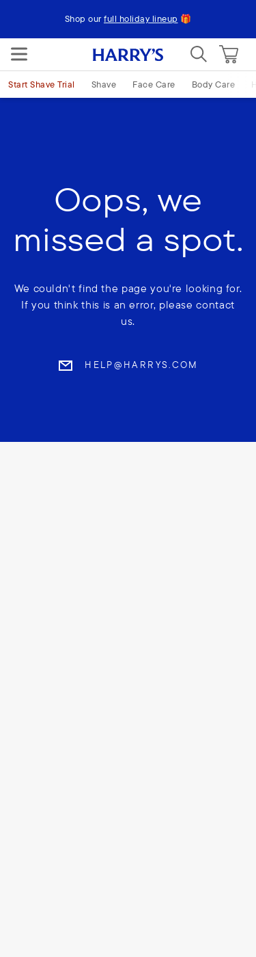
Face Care (153, 84)
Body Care (214, 84)
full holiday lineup (141, 18)
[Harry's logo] (128, 54)
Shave (104, 84)
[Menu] (19, 54)
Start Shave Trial (41, 84)
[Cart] (229, 54)
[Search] (199, 54)
